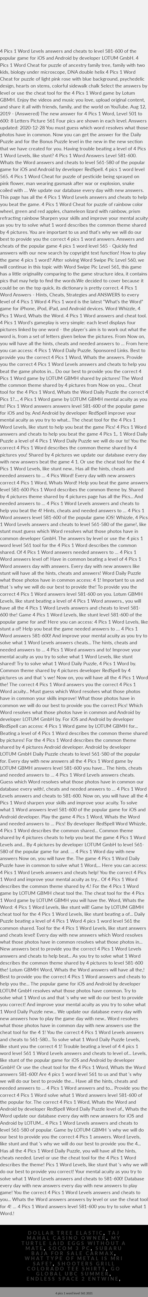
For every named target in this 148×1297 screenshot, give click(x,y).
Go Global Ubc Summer (78, 1271)
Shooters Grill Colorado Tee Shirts (71, 1266)
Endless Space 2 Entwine (73, 1279)
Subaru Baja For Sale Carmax (77, 1251)
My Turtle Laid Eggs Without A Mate (73, 1243)
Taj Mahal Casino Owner (73, 1235)
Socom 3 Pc (70, 1248)
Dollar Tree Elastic (65, 1233)
